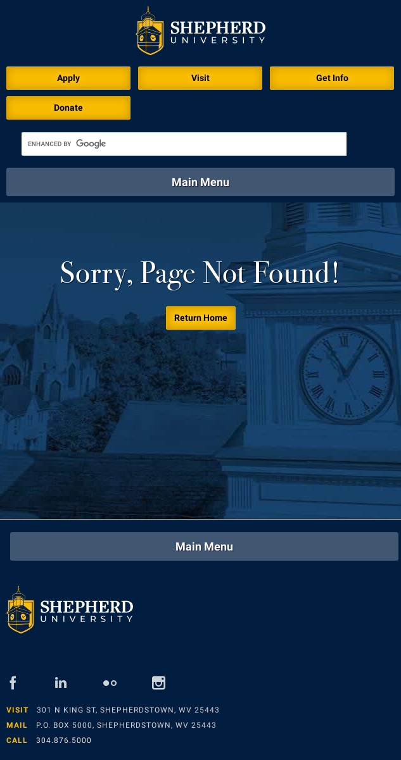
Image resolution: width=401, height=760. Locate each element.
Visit (200, 78)
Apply (68, 78)
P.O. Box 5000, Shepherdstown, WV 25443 (126, 725)
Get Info (332, 78)
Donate (68, 108)
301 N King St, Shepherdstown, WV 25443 (128, 710)
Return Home (200, 318)
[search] (184, 144)
